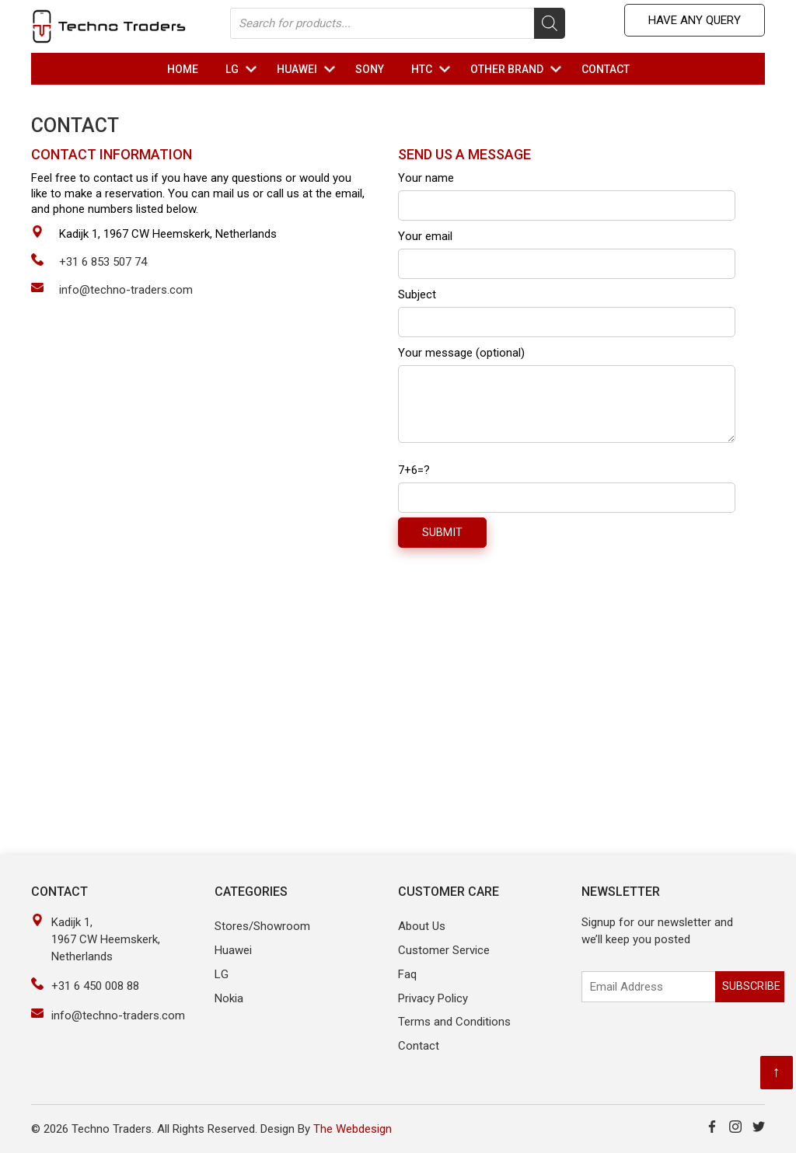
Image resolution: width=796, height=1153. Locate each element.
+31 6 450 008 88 (95, 986)
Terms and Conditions (454, 1022)
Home (182, 69)
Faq (407, 974)
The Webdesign (352, 1129)
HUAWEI (308, 69)
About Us (421, 926)
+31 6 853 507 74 (103, 262)
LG (243, 69)
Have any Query (694, 20)
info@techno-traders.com (126, 290)
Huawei (233, 950)
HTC (433, 69)
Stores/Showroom (262, 926)
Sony (369, 69)
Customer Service (444, 950)
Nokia (229, 998)
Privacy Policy (433, 998)
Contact (605, 69)
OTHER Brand (518, 69)
